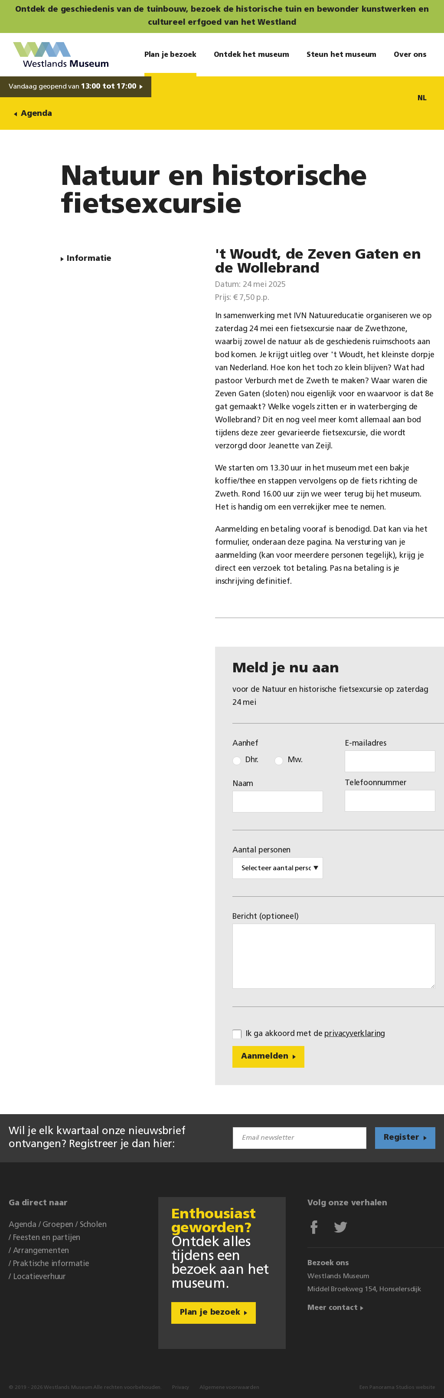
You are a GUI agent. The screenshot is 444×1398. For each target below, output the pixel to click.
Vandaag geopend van (72, 86)
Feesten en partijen (47, 1238)
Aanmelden (264, 1057)
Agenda (36, 114)
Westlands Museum (60, 55)
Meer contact (332, 1308)
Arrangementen (41, 1251)
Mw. (294, 760)
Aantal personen (261, 850)
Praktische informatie (51, 1264)
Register (401, 1138)
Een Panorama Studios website (397, 1387)
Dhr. (251, 760)
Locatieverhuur (39, 1277)
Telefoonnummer (375, 783)
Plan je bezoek (210, 1313)
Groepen (57, 1225)
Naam (242, 784)
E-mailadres (365, 744)
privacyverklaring (354, 1034)
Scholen (93, 1225)
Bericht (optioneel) (265, 917)
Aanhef (245, 744)
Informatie (89, 259)
